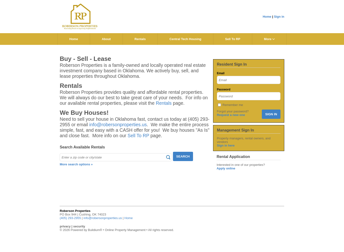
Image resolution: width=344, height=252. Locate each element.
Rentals (140, 39)
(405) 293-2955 (70, 218)
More (269, 39)
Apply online (226, 168)
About (106, 39)
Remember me (232, 105)
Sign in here (226, 145)
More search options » (76, 164)
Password (224, 89)
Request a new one (231, 115)
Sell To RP (232, 39)
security (79, 226)
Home (267, 16)
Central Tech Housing (185, 39)
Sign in (279, 16)
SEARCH (183, 156)
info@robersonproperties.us (118, 124)
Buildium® (95, 230)
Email (221, 73)
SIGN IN (271, 114)
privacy (65, 226)
